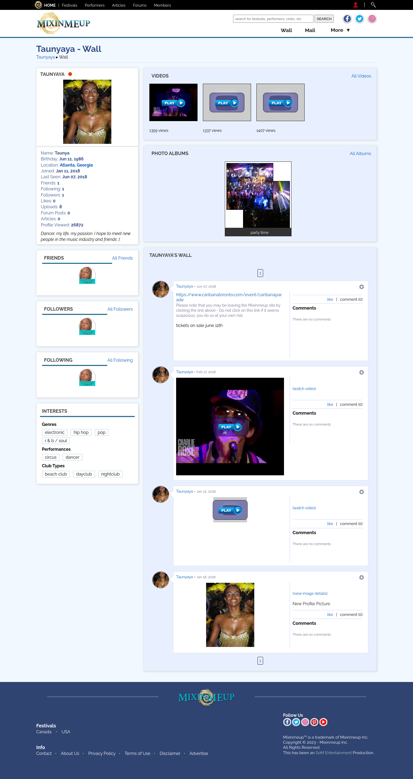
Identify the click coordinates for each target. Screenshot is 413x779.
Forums (139, 5)
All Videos (361, 76)
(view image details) (310, 593)
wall (286, 30)
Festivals (69, 5)
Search (225, 18)
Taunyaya (184, 286)
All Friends (122, 258)
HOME (50, 5)
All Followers (120, 309)
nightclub (110, 474)
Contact (44, 753)
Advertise (199, 753)
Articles (119, 5)
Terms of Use (137, 753)
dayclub (84, 474)
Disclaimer (170, 753)
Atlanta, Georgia (76, 165)
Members (162, 5)
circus (51, 457)
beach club (56, 474)
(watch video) (304, 388)
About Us (70, 753)
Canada (43, 731)
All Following (120, 360)
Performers (95, 5)
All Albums (360, 153)
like (330, 299)
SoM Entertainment (334, 752)
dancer (72, 457)
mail (310, 30)
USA (66, 731)
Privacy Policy (102, 753)
